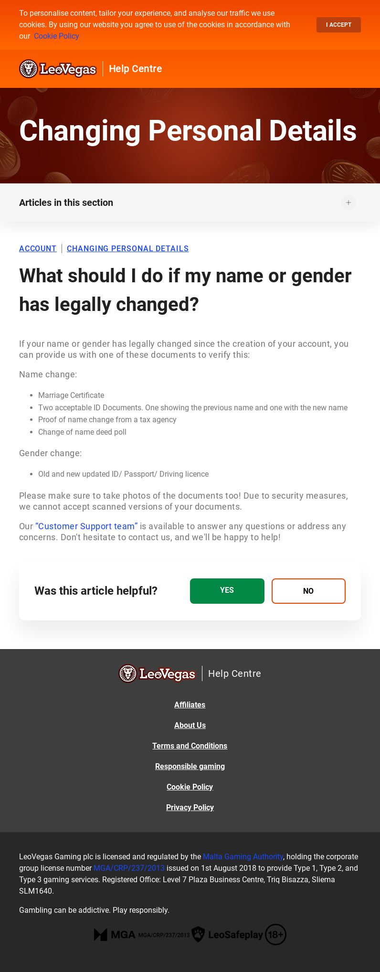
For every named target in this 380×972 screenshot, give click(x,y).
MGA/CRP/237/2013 (129, 868)
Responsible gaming (190, 766)
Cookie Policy (56, 36)
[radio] (227, 591)
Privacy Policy (190, 807)
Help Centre (135, 69)
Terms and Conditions (189, 745)
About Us (190, 725)
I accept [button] (338, 24)
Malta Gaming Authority (243, 856)
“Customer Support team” (86, 526)
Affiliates (189, 704)
